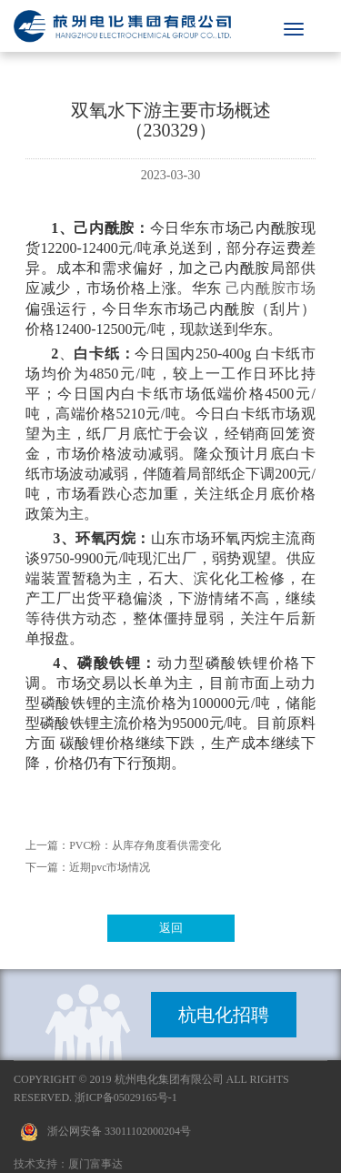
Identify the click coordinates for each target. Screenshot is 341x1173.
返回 (171, 928)
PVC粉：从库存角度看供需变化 (145, 845)
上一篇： (47, 845)
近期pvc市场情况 (109, 867)
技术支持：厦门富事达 (68, 1164)
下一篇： (47, 867)
